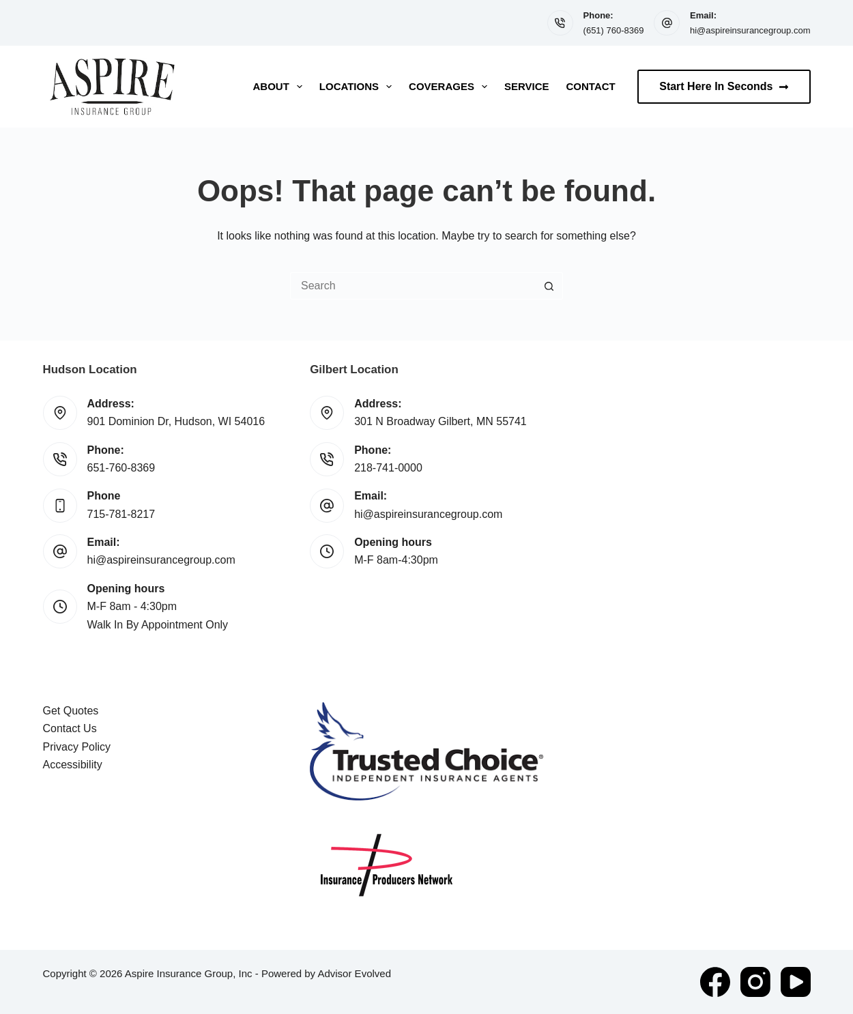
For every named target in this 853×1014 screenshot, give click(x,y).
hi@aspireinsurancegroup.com (750, 30)
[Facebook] (715, 982)
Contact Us (70, 728)
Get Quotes (71, 710)
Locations (358, 86)
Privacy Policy (77, 747)
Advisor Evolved (354, 973)
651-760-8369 (121, 468)
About (280, 86)
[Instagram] (755, 982)
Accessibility (72, 764)
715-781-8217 (121, 514)
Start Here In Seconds (723, 86)
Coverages (451, 86)
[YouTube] (796, 982)
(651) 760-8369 (613, 30)
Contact (591, 86)
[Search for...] (413, 286)
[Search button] (549, 286)
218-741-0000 (388, 468)
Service (526, 86)
